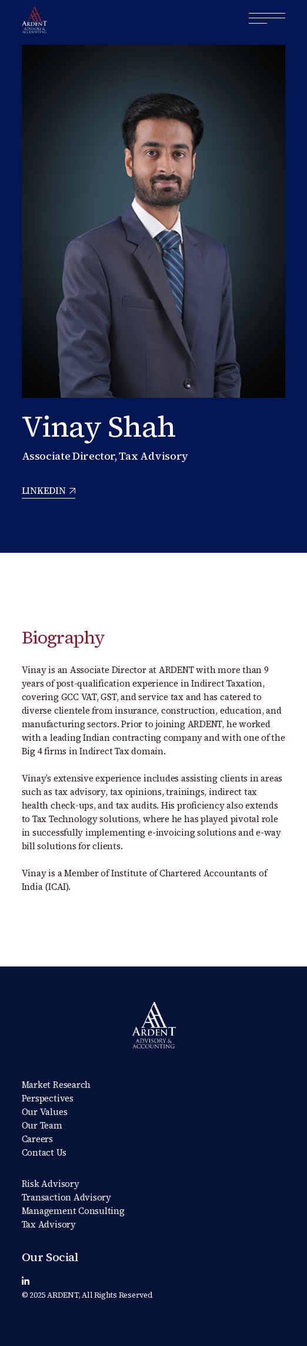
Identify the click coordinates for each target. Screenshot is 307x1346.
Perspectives (48, 1098)
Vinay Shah (99, 426)
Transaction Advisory (67, 1197)
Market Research (56, 1084)
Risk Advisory (50, 1183)
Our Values (45, 1112)
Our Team (42, 1125)
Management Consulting (73, 1211)
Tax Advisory (49, 1224)
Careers (37, 1139)
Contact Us (44, 1152)
